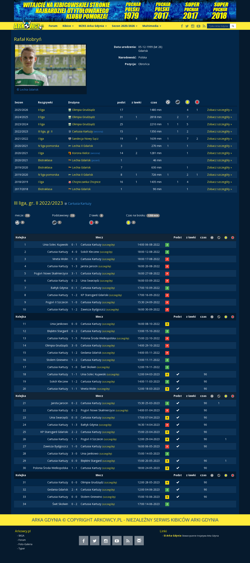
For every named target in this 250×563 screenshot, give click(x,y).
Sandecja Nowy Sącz (85, 138)
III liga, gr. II (45, 131)
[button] (233, 26)
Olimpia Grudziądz (83, 110)
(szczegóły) (108, 244)
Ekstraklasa (45, 160)
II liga (41, 110)
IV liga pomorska (48, 146)
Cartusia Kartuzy (83, 131)
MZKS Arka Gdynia (93, 26)
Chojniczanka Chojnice (86, 182)
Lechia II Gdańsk (82, 146)
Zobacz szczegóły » (219, 110)
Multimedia (151, 26)
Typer (22, 548)
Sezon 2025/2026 (124, 26)
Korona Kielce (81, 153)
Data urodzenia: (125, 47)
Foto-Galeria (25, 544)
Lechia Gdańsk (81, 160)
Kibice (68, 26)
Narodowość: (127, 57)
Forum (53, 26)
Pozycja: (130, 64)
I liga (41, 138)
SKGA (21, 535)
